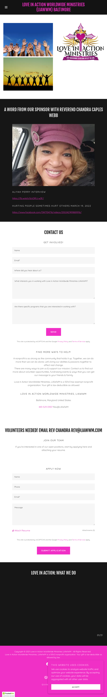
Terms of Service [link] (78, 341)
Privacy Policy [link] (63, 341)
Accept (76, 687)
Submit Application (53, 550)
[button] (10, 7)
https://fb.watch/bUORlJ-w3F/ (28, 198)
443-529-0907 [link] (46, 406)
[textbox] (53, 250)
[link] (53, 10)
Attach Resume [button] (22, 530)
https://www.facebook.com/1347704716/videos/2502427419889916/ (47, 212)
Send (54, 332)
